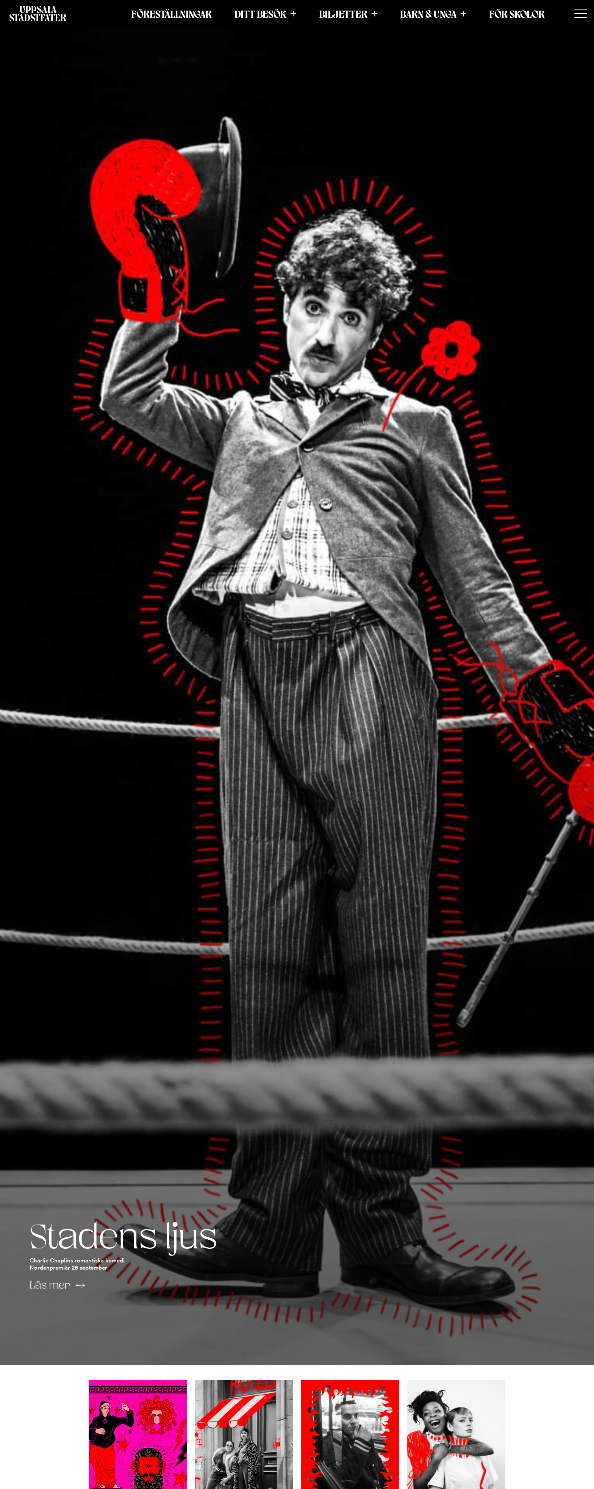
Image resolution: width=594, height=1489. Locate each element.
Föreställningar (171, 14)
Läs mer (50, 1284)
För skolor (517, 14)
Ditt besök (260, 14)
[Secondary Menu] (580, 14)
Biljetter (343, 14)
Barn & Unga (428, 14)
